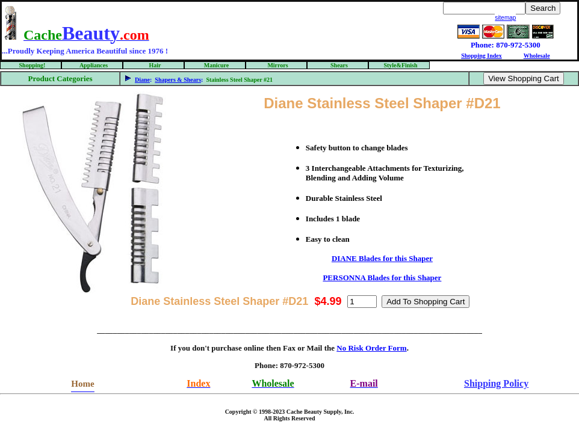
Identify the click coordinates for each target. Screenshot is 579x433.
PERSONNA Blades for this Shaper (382, 277)
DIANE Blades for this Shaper (382, 258)
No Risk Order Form (371, 347)
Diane (142, 79)
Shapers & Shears (178, 79)
